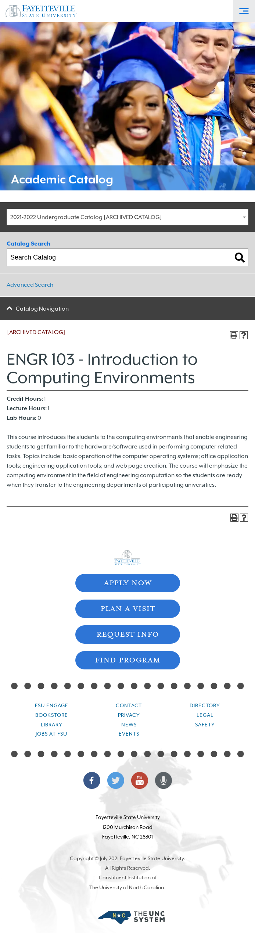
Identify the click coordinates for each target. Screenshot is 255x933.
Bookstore (51, 715)
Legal (205, 715)
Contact (129, 705)
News (129, 725)
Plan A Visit (127, 608)
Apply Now (127, 582)
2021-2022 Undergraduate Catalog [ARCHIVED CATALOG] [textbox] (86, 217)
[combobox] (127, 217)
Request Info (127, 634)
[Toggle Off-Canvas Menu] (244, 11)
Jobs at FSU (51, 734)
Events (129, 734)
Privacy (129, 715)
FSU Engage (51, 705)
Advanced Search (30, 285)
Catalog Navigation (42, 308)
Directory (205, 705)
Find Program (127, 659)
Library (51, 725)
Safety (205, 725)
